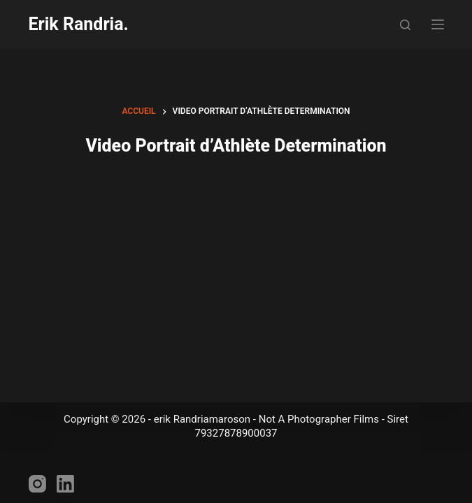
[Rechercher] (405, 25)
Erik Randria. (79, 24)
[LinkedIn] (65, 484)
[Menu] (437, 24)
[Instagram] (37, 484)
